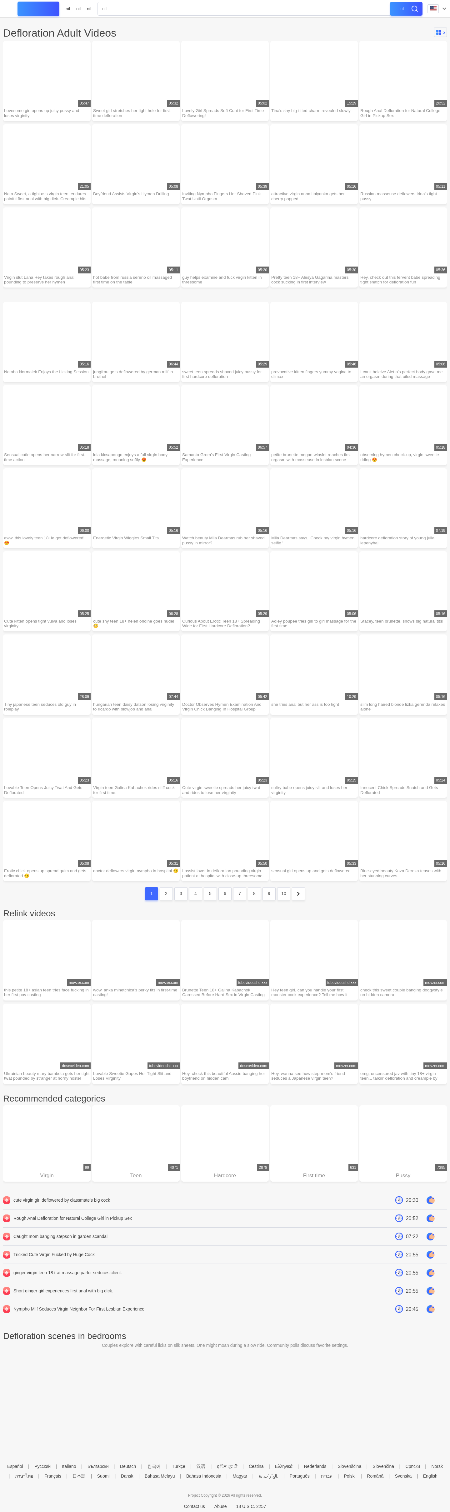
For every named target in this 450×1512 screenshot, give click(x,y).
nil (68, 8)
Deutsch (128, 1466)
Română (375, 1476)
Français (52, 1476)
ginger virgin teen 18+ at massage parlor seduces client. (67, 1282)
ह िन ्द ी (227, 1466)
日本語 (79, 1476)
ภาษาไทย (24, 1476)
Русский (42, 1466)
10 (283, 901)
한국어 (154, 1466)
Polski (350, 1476)
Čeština (256, 1466)
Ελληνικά (283, 1466)
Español (15, 1466)
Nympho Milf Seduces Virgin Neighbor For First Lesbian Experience (78, 1318)
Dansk (127, 1476)
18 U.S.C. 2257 (251, 1506)
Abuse (220, 1506)
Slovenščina (350, 1466)
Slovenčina (383, 1466)
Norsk (437, 1466)
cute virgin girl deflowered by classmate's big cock (61, 1209)
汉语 (201, 1466)
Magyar (239, 1476)
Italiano (69, 1466)
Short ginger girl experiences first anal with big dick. (63, 1300)
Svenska (403, 1476)
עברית (326, 1476)
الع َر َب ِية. (268, 1476)
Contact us (194, 1506)
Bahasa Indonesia (203, 1476)
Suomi (103, 1476)
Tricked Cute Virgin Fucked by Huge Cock (54, 1264)
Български (98, 1466)
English (430, 1476)
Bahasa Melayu (160, 1476)
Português (300, 1476)
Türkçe (178, 1466)
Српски (413, 1466)
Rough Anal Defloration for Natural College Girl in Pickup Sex (72, 1227)
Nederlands (315, 1466)
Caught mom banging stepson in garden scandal (60, 1246)
